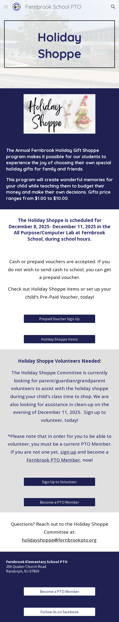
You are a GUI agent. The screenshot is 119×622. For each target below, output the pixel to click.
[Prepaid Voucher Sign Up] (59, 318)
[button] (6, 6)
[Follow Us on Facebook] (59, 611)
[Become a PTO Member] (59, 502)
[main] (59, 44)
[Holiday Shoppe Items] (59, 339)
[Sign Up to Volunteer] (59, 481)
